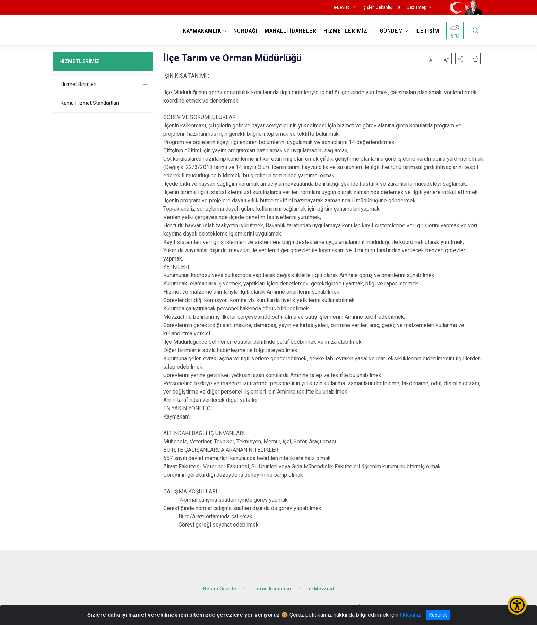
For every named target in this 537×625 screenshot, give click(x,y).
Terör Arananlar (272, 589)
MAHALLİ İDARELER (291, 31)
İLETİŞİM (427, 31)
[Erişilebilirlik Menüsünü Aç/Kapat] (517, 605)
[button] (460, 58)
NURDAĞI (245, 31)
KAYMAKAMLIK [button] (202, 31)
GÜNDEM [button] (391, 31)
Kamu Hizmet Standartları (90, 103)
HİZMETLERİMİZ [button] (345, 31)
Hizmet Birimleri (78, 84)
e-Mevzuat (321, 589)
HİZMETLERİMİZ (79, 61)
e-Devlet (341, 7)
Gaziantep (416, 7)
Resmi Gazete (219, 589)
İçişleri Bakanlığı (377, 7)
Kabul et (438, 615)
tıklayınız (410, 614)
